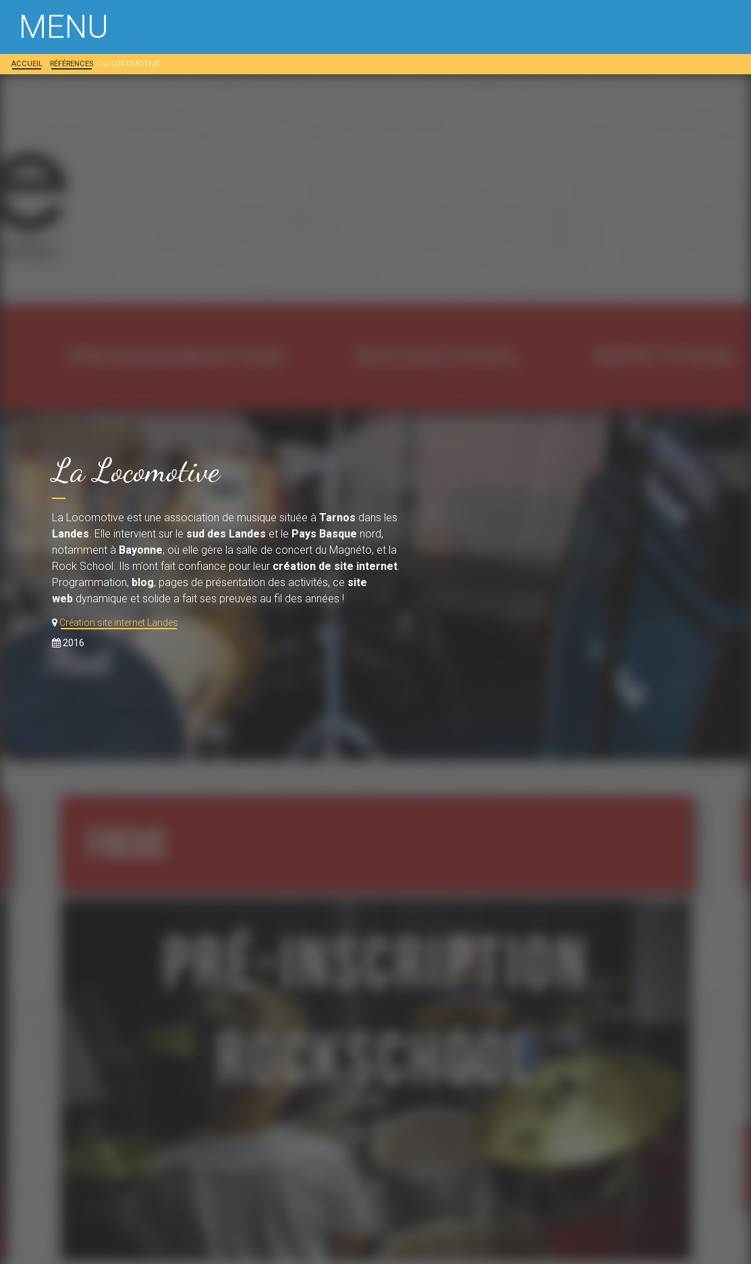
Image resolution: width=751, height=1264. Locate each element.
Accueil (27, 63)
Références (71, 63)
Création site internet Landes (118, 622)
